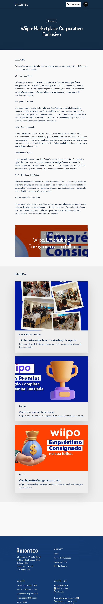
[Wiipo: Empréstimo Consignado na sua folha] (51, 459)
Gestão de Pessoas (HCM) (27, 589)
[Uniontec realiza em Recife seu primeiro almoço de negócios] (51, 317)
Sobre (56, 553)
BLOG (21, 334)
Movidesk (59, 591)
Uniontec (51, 21)
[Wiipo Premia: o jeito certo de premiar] (51, 388)
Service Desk (22, 602)
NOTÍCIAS (28, 334)
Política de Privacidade (62, 557)
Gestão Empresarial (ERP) (27, 585)
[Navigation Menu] (85, 4)
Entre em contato (60, 562)
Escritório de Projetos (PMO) (27, 593)
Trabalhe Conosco (60, 566)
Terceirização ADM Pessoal (27, 597)
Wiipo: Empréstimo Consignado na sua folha (51, 241)
